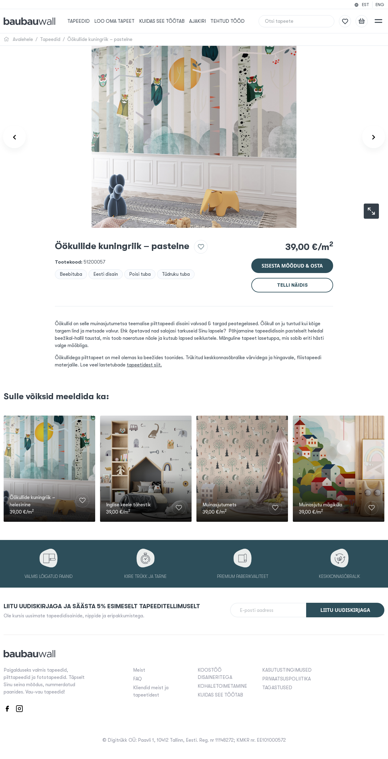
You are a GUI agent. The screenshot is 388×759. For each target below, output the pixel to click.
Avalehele (18, 39)
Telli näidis (292, 285)
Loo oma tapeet (114, 21)
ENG (380, 4)
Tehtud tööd (227, 21)
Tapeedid (78, 21)
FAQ (137, 679)
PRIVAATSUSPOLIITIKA (286, 679)
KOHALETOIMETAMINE (222, 686)
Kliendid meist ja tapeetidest (151, 691)
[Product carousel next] (373, 137)
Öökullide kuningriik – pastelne (99, 39)
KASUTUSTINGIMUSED (287, 670)
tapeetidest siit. (144, 365)
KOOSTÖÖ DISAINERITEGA (215, 673)
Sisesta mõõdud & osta (292, 265)
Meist (139, 670)
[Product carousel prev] (14, 137)
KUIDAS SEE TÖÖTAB (162, 21)
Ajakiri (197, 21)
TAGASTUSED (277, 687)
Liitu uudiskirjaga (345, 610)
